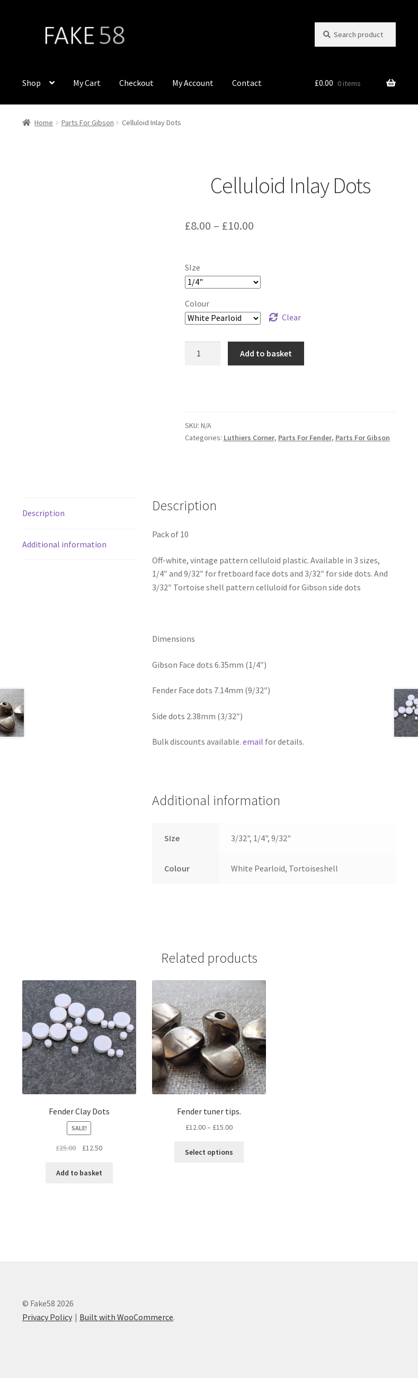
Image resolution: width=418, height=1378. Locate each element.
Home (43, 122)
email (253, 741)
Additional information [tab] (64, 544)
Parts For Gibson (87, 122)
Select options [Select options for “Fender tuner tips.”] (209, 1152)
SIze (192, 267)
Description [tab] (43, 513)
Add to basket (266, 353)
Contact (247, 82)
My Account (193, 82)
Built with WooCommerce (126, 1317)
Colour (197, 303)
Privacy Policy (47, 1317)
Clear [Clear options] (291, 317)
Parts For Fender (305, 437)
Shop (31, 82)
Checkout (136, 82)
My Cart (87, 82)
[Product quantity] (203, 354)
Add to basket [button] (79, 1173)
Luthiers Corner (249, 437)
